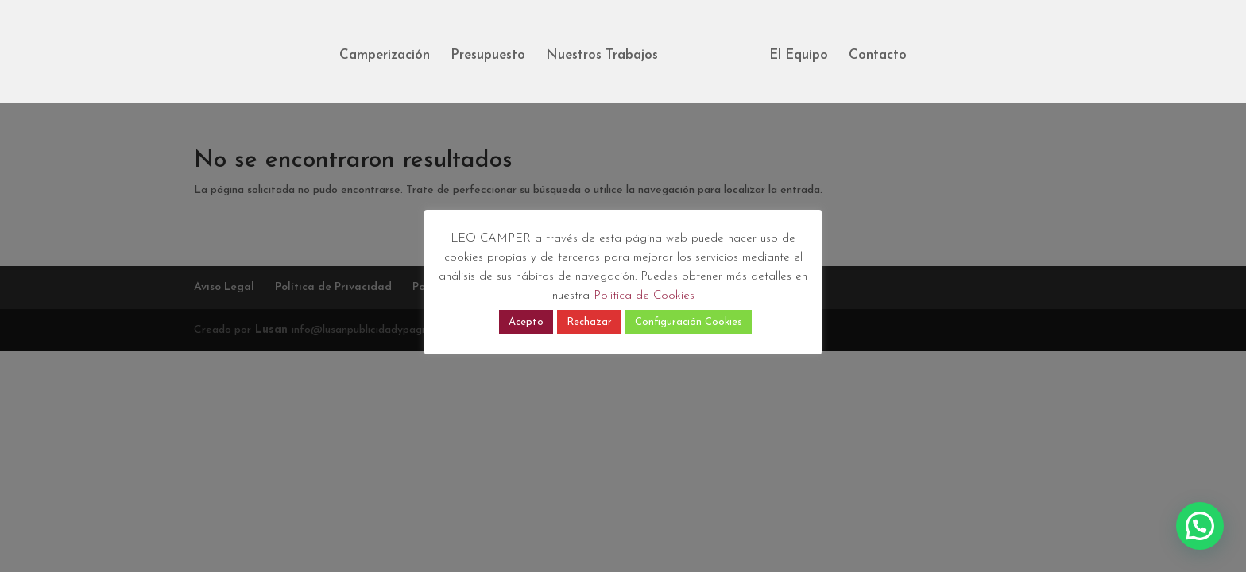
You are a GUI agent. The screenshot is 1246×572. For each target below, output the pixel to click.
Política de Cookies (644, 296)
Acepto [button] (526, 322)
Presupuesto (488, 56)
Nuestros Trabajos (602, 56)
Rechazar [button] (589, 322)
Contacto (878, 56)
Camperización (384, 56)
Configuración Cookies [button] (688, 322)
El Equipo (798, 56)
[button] (1200, 526)
